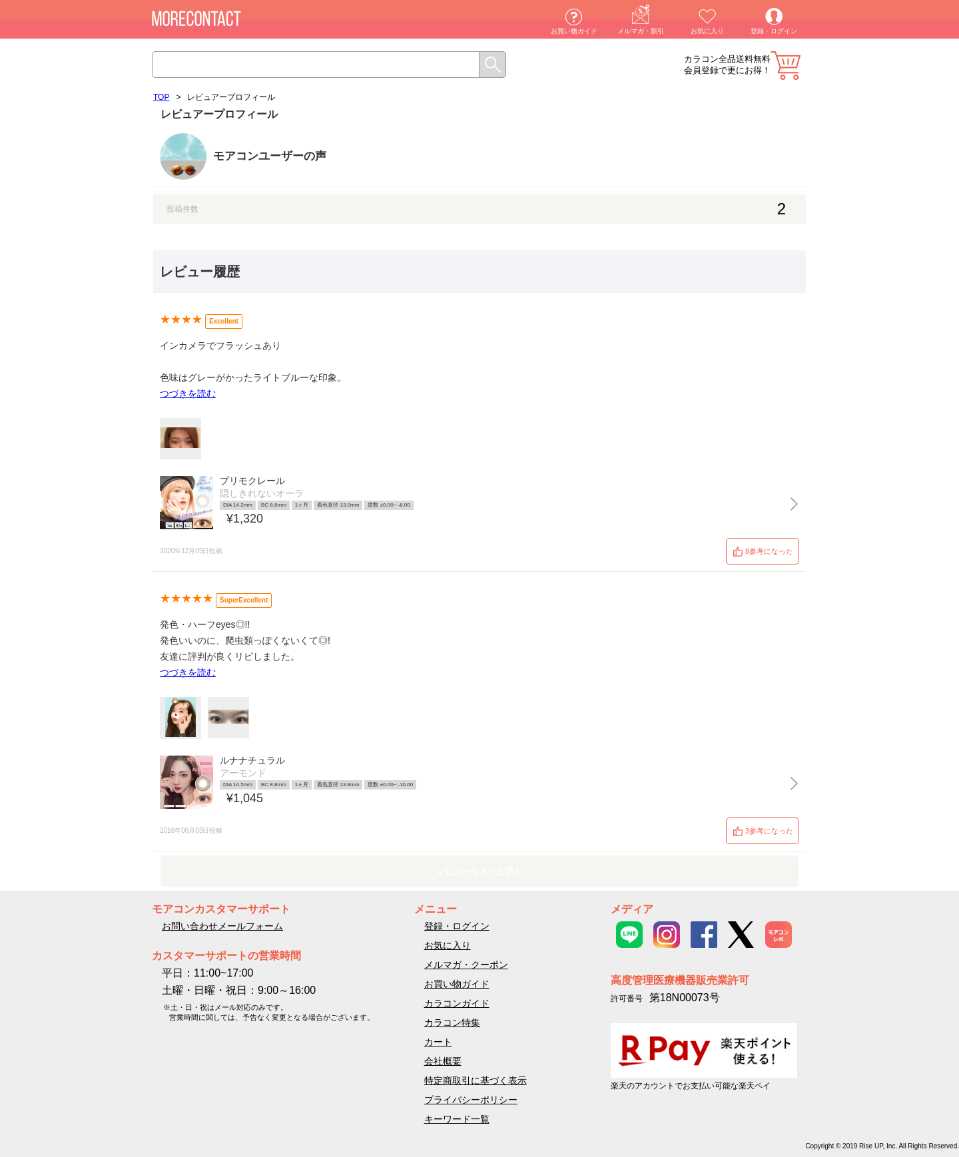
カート (785, 65)
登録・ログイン (774, 31)
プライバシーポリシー (470, 1099)
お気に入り (707, 31)
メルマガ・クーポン (466, 964)
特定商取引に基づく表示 (475, 1080)
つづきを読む (188, 393)
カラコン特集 (452, 1022)
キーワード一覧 (456, 1119)
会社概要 (443, 1061)
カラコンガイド (456, 1003)
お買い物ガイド (574, 31)
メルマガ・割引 (640, 31)
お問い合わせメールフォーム (222, 926)
